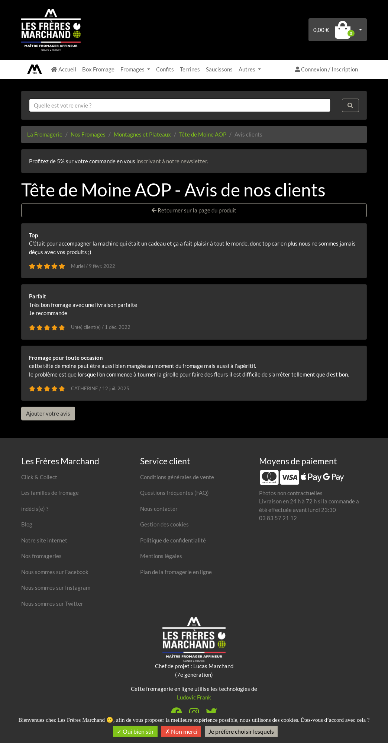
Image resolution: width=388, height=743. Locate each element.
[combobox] (180, 105)
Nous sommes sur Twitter (52, 603)
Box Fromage (98, 69)
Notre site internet (44, 540)
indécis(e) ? (34, 508)
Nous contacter (159, 508)
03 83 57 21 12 (278, 518)
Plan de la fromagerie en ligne (176, 572)
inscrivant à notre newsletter (171, 161)
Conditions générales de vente (177, 477)
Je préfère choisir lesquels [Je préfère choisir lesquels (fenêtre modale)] (241, 731)
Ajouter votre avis (48, 413)
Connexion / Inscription (326, 69)
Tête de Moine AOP (202, 134)
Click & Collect (39, 477)
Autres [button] (247, 69)
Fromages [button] (133, 69)
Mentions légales (161, 556)
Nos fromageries (41, 556)
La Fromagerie (44, 134)
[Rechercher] (350, 105)
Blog (26, 524)
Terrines (190, 69)
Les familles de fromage (50, 492)
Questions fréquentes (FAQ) (174, 492)
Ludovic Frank (194, 697)
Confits (165, 69)
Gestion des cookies (164, 524)
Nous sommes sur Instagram (55, 587)
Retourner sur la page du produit (194, 210)
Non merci (181, 731)
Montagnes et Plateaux (142, 134)
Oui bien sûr (135, 731)
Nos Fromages (88, 134)
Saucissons (219, 69)
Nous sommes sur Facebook (54, 572)
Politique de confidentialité (173, 540)
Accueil (63, 69)
